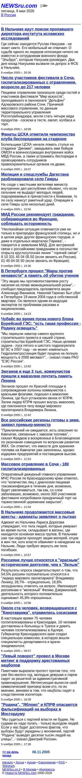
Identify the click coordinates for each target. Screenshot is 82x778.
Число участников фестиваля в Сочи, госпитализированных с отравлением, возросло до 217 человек (38, 82)
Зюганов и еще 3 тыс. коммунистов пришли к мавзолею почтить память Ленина (36, 376)
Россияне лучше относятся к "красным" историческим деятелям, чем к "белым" (40, 562)
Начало (7, 762)
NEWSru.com (19, 5)
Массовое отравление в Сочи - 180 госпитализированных (35, 466)
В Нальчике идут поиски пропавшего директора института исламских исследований (37, 34)
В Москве (30, 769)
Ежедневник (47, 762)
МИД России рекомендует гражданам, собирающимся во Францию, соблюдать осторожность (38, 219)
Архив (31, 762)
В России (8, 15)
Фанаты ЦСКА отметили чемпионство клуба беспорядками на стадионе (38, 136)
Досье (20, 762)
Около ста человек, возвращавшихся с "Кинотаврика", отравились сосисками (39, 610)
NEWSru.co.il (11, 769)
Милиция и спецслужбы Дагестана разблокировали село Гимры (35, 176)
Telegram (8, 766)
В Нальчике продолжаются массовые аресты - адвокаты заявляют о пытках (38, 514)
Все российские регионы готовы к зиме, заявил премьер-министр (40, 422)
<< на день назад (10, 753)
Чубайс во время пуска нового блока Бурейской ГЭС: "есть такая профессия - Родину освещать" (41, 323)
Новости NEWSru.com (21, 773)
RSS (61, 762)
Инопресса (47, 769)
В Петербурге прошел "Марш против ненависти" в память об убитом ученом (40, 273)
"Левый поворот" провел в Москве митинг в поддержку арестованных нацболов (35, 660)
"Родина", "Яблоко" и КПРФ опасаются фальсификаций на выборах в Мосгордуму (39, 709)
